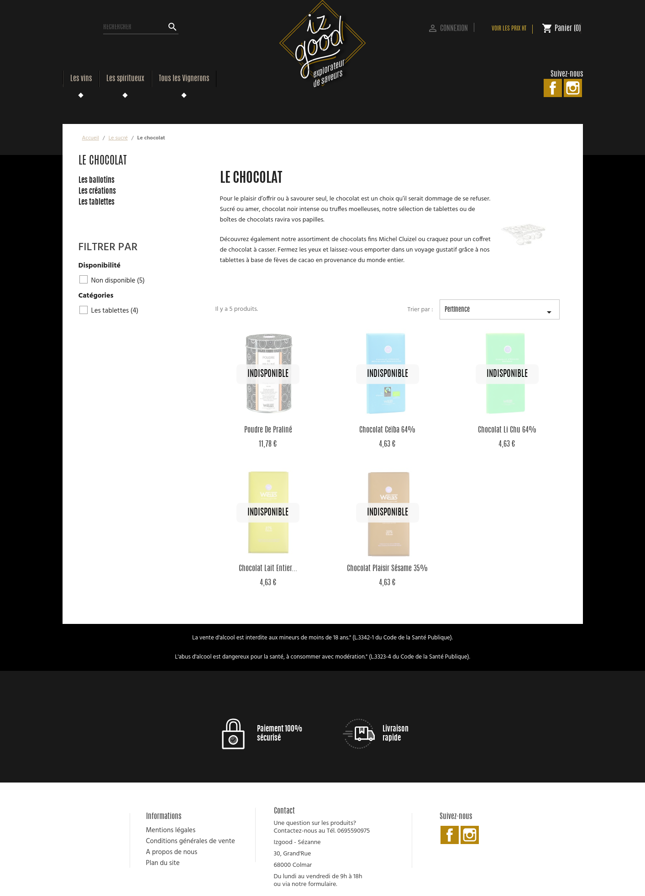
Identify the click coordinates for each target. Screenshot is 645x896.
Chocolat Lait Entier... (268, 568)
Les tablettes (97, 202)
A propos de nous (172, 852)
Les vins (81, 78)
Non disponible (118, 280)
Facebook (553, 88)
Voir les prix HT (509, 29)
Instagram (573, 88)
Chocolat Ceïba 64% (387, 430)
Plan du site (163, 863)
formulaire (322, 884)
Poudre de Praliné (268, 430)
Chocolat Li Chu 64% (507, 430)
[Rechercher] (140, 27)
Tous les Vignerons (184, 78)
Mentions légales (171, 830)
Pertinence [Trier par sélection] (500, 313)
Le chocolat (102, 161)
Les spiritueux (125, 78)
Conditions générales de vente (190, 841)
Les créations (97, 191)
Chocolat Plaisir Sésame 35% (387, 568)
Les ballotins (97, 180)
